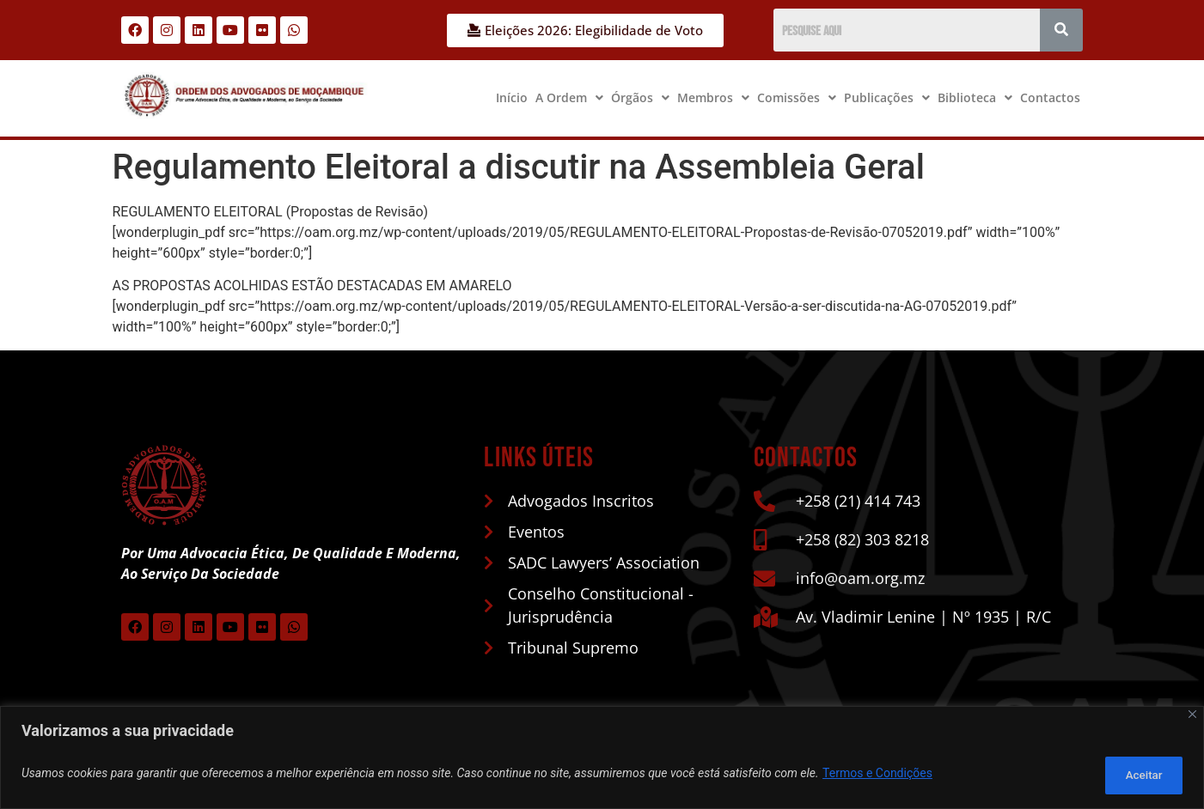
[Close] (1192, 718)
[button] (569, 98)
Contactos (1050, 97)
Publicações (887, 97)
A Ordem (569, 97)
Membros (713, 97)
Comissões (796, 97)
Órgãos (640, 97)
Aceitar (1138, 775)
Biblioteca (975, 97)
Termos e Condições (877, 775)
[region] (602, 759)
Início (512, 97)
